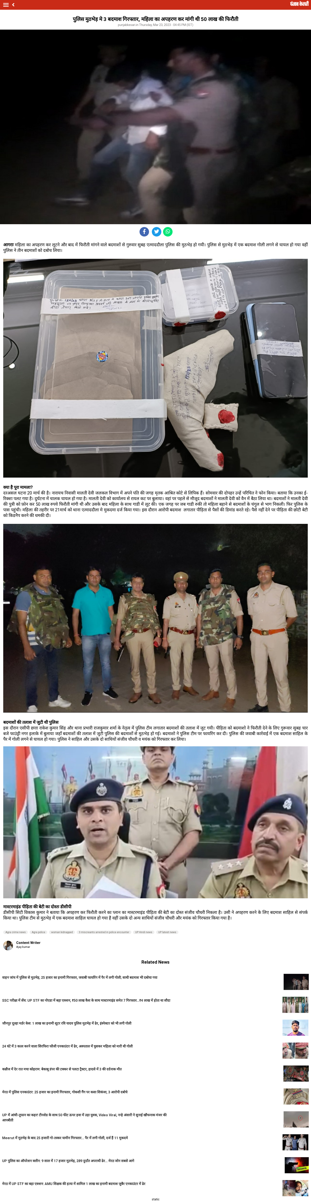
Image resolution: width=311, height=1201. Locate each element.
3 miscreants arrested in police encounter (104, 932)
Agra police (38, 932)
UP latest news (167, 932)
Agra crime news (15, 932)
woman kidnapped (62, 932)
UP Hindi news (143, 932)
